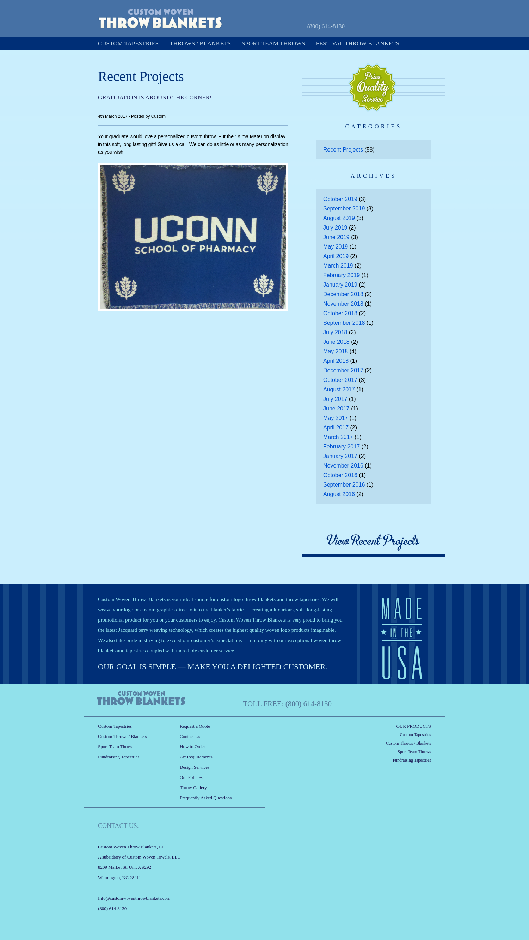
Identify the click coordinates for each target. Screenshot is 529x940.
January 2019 (340, 285)
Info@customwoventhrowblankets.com (134, 898)
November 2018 (343, 304)
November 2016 (343, 466)
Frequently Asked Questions (206, 797)
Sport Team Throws (273, 43)
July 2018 (335, 332)
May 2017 (335, 418)
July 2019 (335, 228)
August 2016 (339, 494)
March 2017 (338, 437)
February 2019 (341, 275)
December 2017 (343, 370)
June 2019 (336, 237)
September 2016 (344, 485)
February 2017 (341, 447)
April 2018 (336, 361)
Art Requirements (196, 756)
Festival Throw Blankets (357, 43)
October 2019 (340, 199)
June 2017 (336, 408)
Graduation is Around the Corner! (155, 97)
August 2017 (339, 389)
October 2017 (340, 380)
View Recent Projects (373, 540)
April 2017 (336, 428)
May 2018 (335, 351)
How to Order (192, 746)
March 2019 (338, 266)
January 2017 (340, 456)
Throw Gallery (193, 787)
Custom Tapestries (128, 43)
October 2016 (340, 475)
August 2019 (339, 218)
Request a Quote (395, 25)
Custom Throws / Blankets (122, 736)
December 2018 (343, 294)
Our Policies (191, 777)
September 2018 (344, 323)
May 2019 (335, 247)
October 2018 (340, 313)
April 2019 (336, 256)
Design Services (194, 767)
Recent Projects (343, 150)
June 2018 (336, 342)
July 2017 (335, 399)
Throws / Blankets (200, 43)
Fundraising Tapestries (119, 756)
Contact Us (190, 736)
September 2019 (344, 209)
